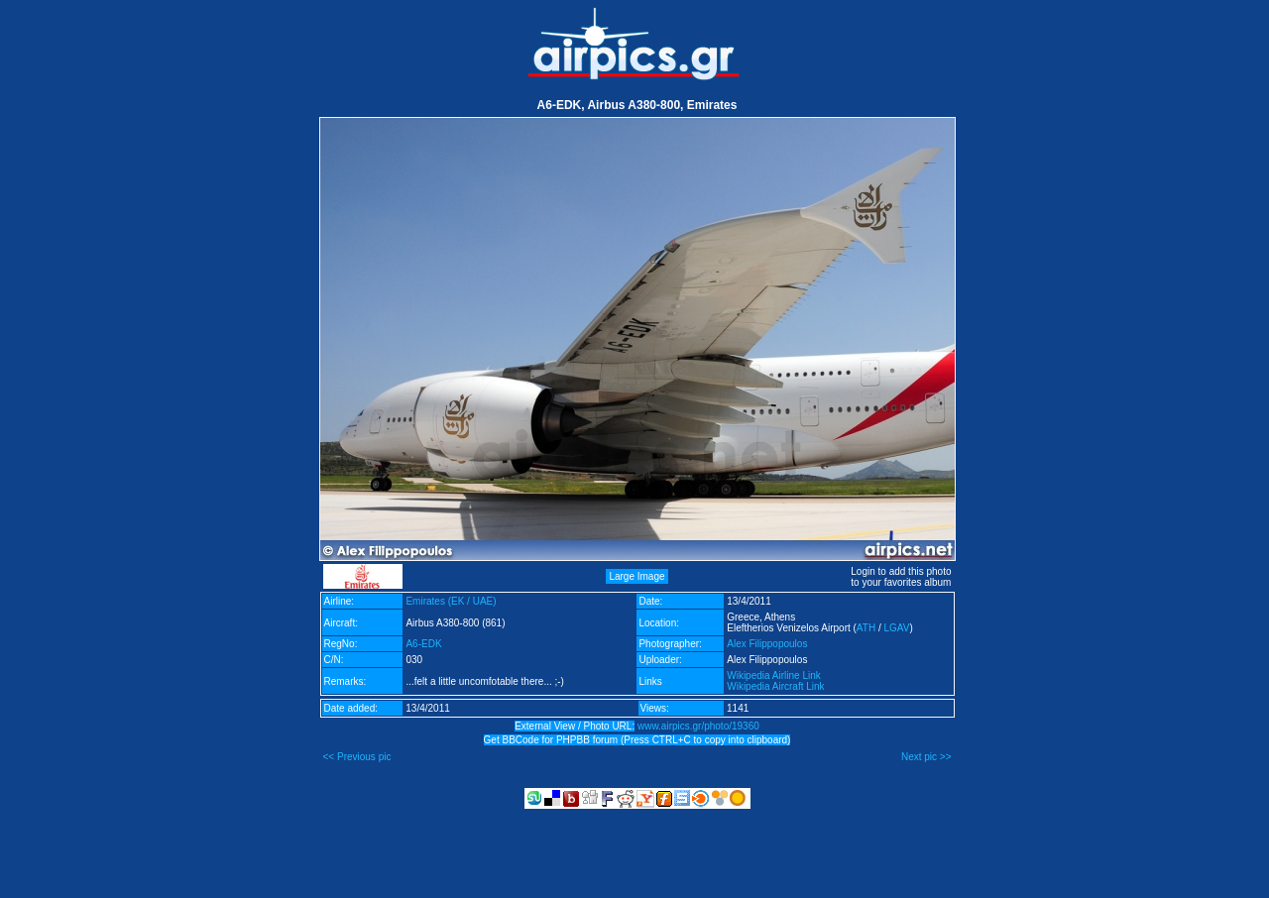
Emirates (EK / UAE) (450, 601)
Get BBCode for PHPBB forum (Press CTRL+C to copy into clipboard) (637, 739)
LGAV (896, 627)
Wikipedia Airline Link (774, 675)
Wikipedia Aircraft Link (775, 686)
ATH (866, 627)
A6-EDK (423, 643)
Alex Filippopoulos (767, 643)
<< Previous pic (357, 756)
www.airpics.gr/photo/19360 (698, 726)
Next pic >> (926, 756)
